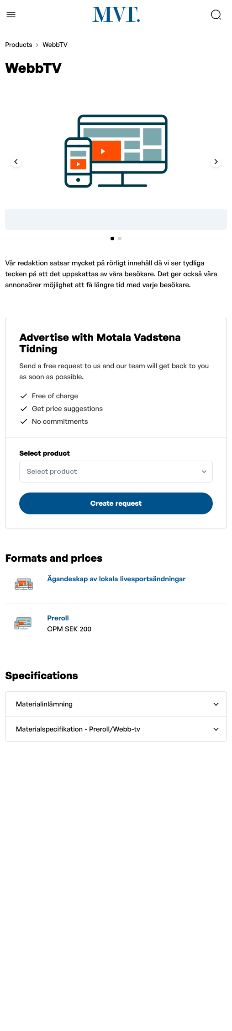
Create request (116, 503)
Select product (44, 453)
